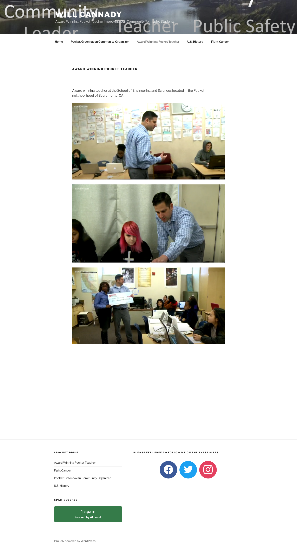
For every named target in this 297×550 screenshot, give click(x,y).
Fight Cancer (220, 41)
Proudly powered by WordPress (74, 540)
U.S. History (195, 41)
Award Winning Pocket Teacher (158, 41)
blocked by (88, 513)
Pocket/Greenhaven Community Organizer (100, 41)
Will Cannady (88, 14)
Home (59, 41)
